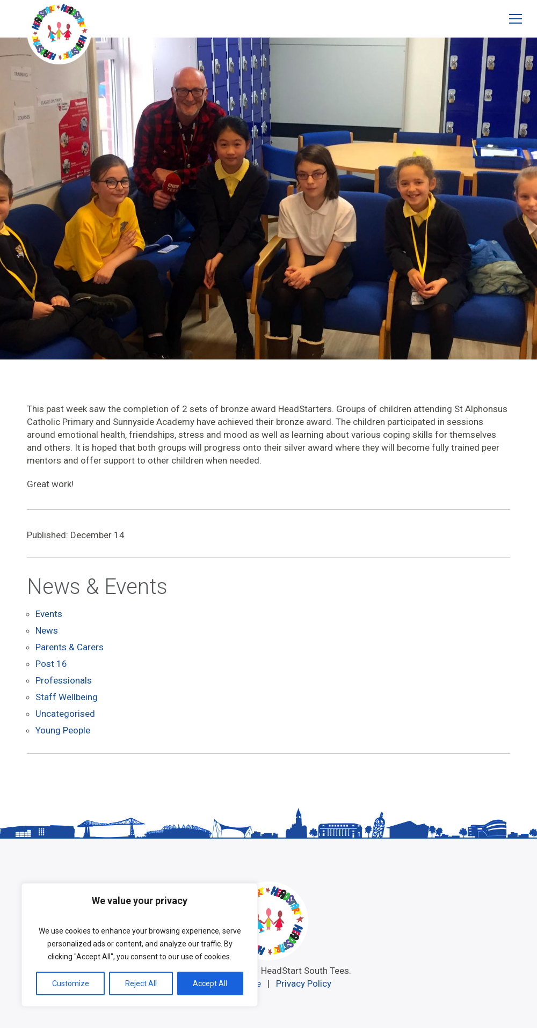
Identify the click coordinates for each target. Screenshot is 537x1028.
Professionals (63, 678)
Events (48, 613)
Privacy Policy (303, 978)
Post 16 (51, 662)
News (46, 630)
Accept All (210, 983)
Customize (70, 983)
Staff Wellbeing (66, 694)
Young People (62, 726)
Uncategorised (65, 710)
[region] (139, 945)
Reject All (141, 983)
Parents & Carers (69, 646)
